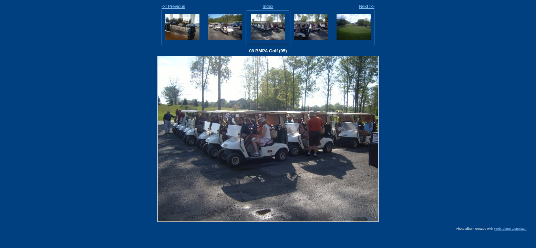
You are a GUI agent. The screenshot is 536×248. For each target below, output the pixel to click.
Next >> (366, 6)
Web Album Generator (510, 228)
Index (267, 6)
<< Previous (173, 6)
